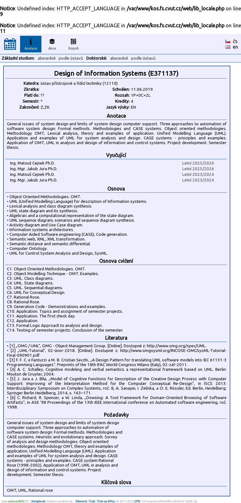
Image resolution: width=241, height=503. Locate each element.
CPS (137, 501)
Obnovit (81, 501)
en (235, 47)
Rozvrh (73, 43)
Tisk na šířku (106, 501)
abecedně (47, 58)
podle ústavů (71, 58)
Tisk (92, 501)
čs (235, 41)
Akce (52, 43)
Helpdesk (38, 501)
